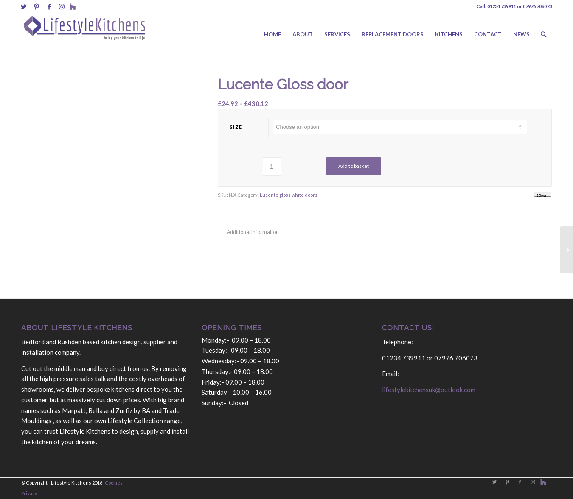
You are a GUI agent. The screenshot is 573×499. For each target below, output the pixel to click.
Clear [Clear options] (542, 195)
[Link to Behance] (72, 6)
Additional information (253, 232)
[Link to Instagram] (62, 6)
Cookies (114, 482)
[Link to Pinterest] (36, 6)
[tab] (252, 232)
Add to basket (353, 166)
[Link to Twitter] (23, 6)
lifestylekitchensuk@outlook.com (428, 389)
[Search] (543, 34)
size (236, 127)
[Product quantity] (272, 166)
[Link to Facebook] (49, 6)
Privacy (29, 493)
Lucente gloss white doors (288, 195)
